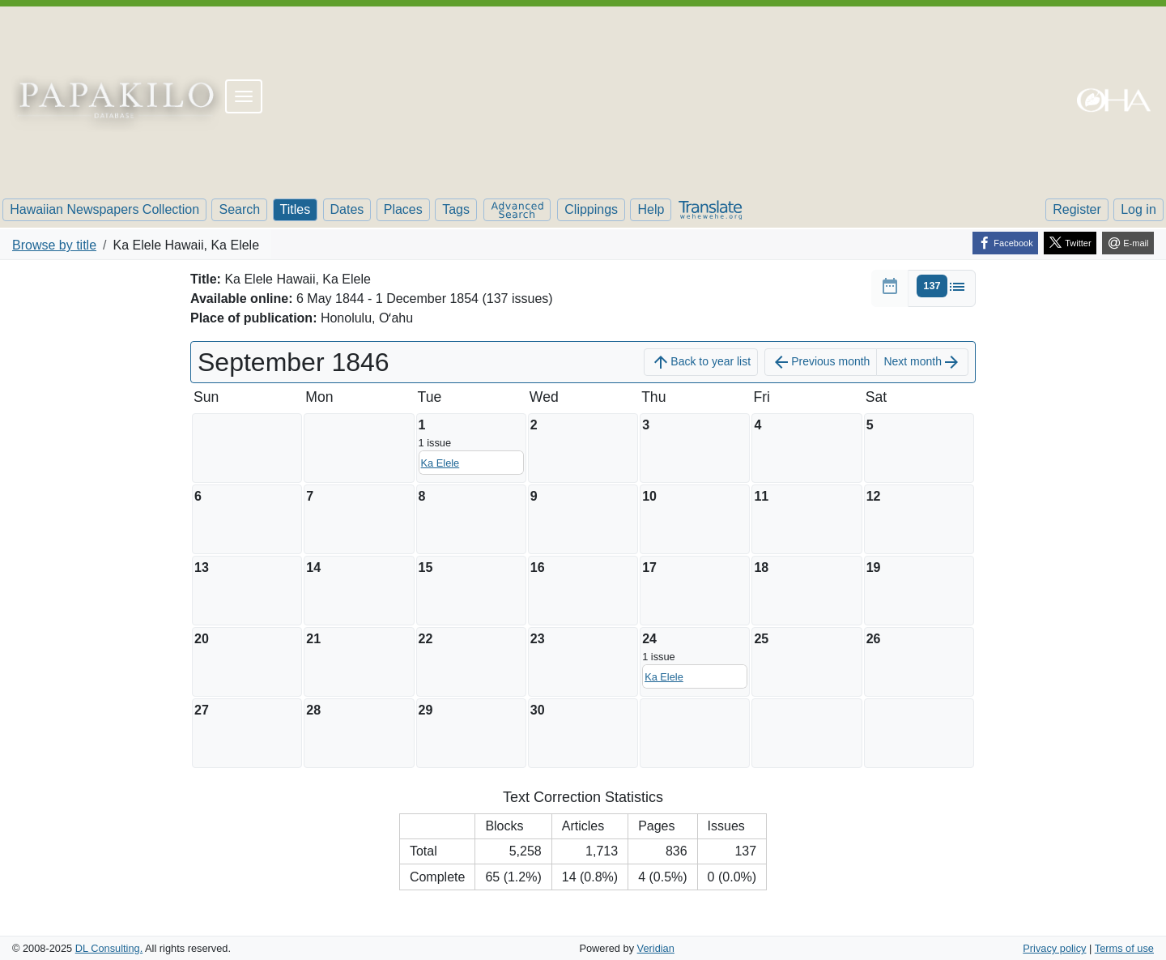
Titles (295, 209)
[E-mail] (1128, 243)
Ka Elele (440, 463)
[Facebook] (1005, 243)
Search (239, 209)
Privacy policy (1054, 948)
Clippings (591, 209)
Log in (1138, 209)
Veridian (655, 948)
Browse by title (54, 245)
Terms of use (1124, 948)
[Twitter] (1070, 243)
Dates (347, 209)
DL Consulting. (109, 948)
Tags (456, 209)
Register (1077, 209)
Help (650, 209)
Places (403, 209)
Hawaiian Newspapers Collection (104, 209)
